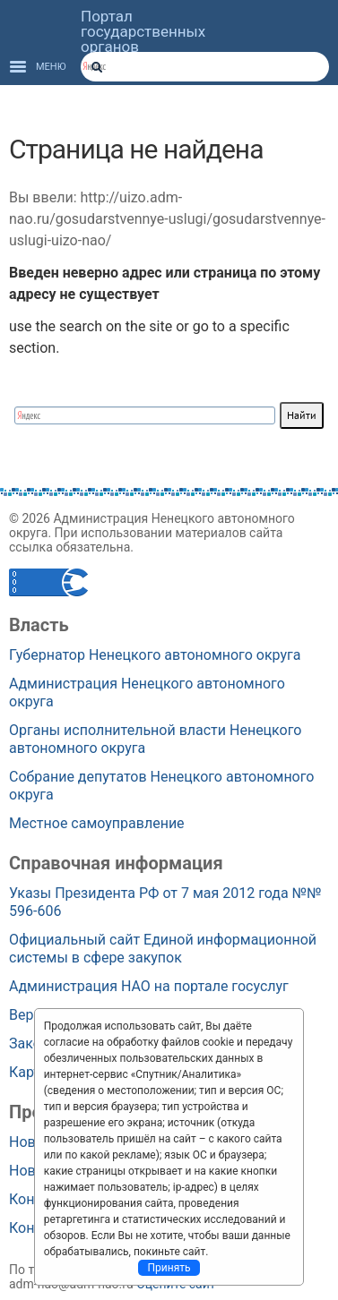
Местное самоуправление (97, 823)
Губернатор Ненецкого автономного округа (154, 654)
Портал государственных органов (143, 32)
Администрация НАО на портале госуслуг (149, 986)
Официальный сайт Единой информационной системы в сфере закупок (162, 948)
